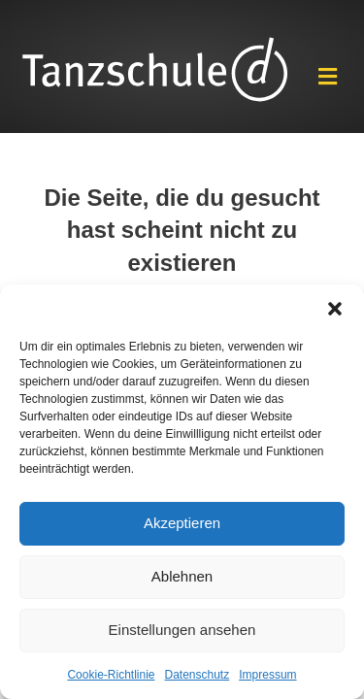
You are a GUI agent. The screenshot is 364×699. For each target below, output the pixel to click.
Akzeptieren (182, 523)
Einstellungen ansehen (182, 629)
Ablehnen (182, 576)
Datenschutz (197, 675)
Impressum (267, 675)
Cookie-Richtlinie (110, 675)
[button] (335, 308)
